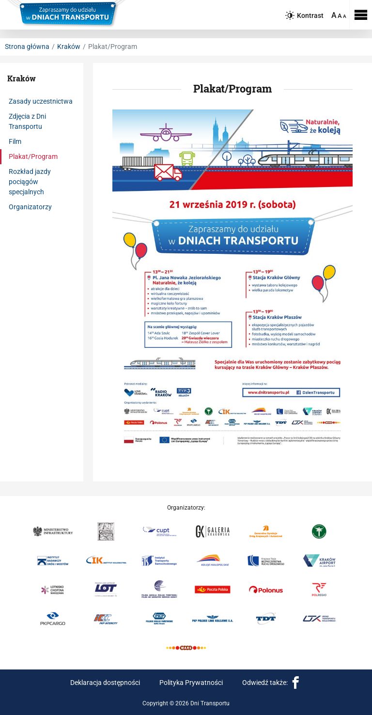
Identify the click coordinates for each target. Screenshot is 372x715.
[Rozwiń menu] (360, 15)
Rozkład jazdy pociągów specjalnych (30, 182)
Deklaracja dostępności (105, 682)
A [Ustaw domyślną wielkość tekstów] (344, 16)
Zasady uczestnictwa (41, 101)
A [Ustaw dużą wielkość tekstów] (334, 15)
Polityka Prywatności (191, 682)
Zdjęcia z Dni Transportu (27, 121)
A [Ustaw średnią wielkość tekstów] (340, 15)
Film (15, 141)
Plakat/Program (33, 156)
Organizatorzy (30, 207)
